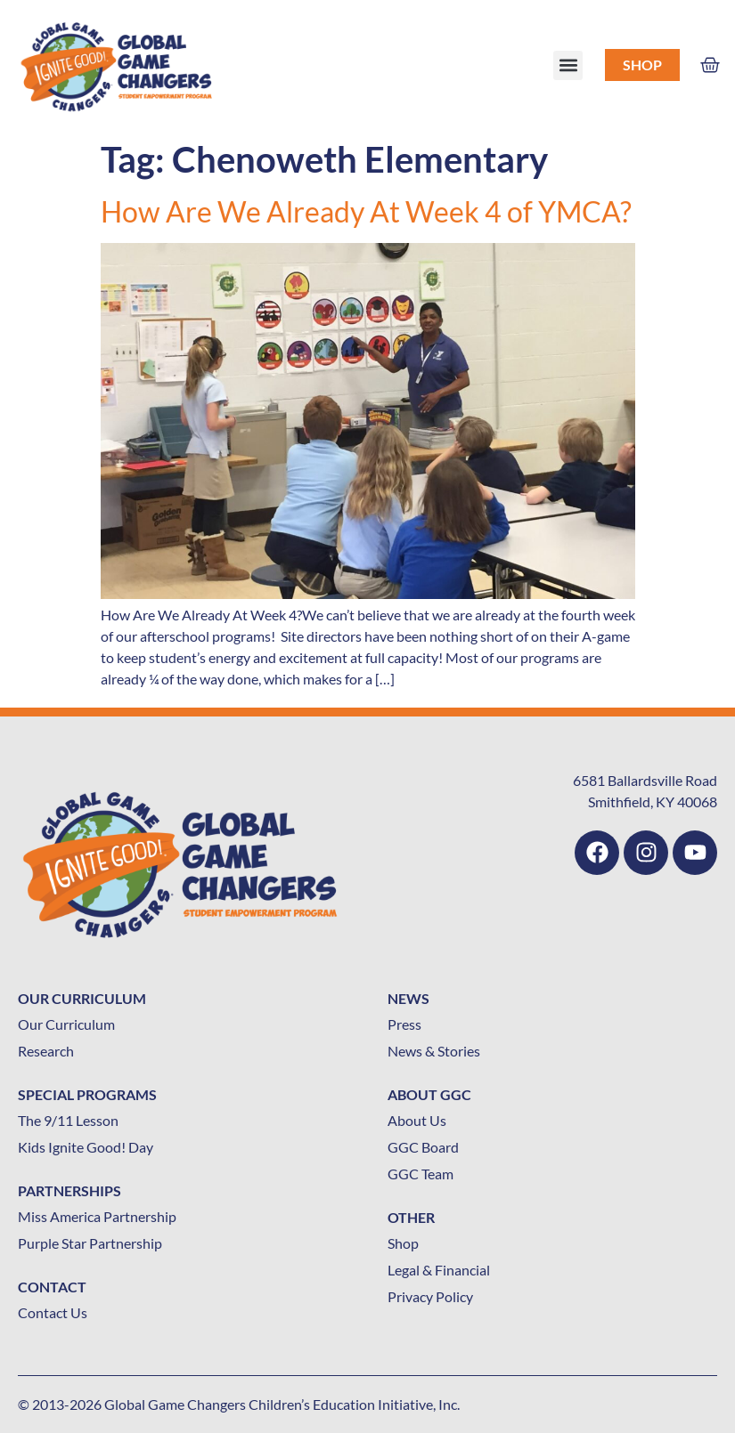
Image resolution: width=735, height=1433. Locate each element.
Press (404, 1024)
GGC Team (420, 1173)
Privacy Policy (430, 1296)
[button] (568, 65)
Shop (642, 64)
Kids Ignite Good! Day (85, 1146)
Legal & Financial (439, 1269)
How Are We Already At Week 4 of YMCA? (366, 211)
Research (46, 1050)
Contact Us (52, 1312)
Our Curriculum (66, 1024)
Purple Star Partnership (90, 1243)
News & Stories (434, 1050)
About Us (417, 1120)
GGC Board (423, 1146)
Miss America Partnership (97, 1216)
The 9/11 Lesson (68, 1120)
